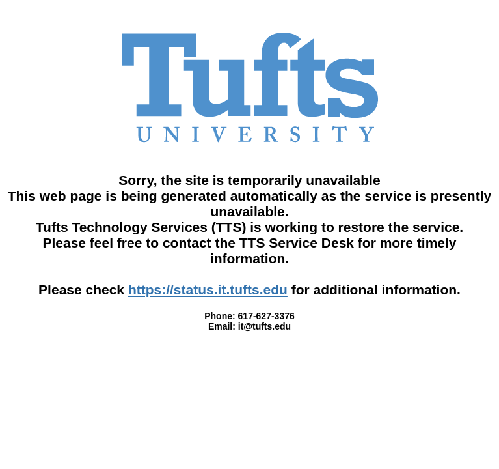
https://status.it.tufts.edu (208, 289)
